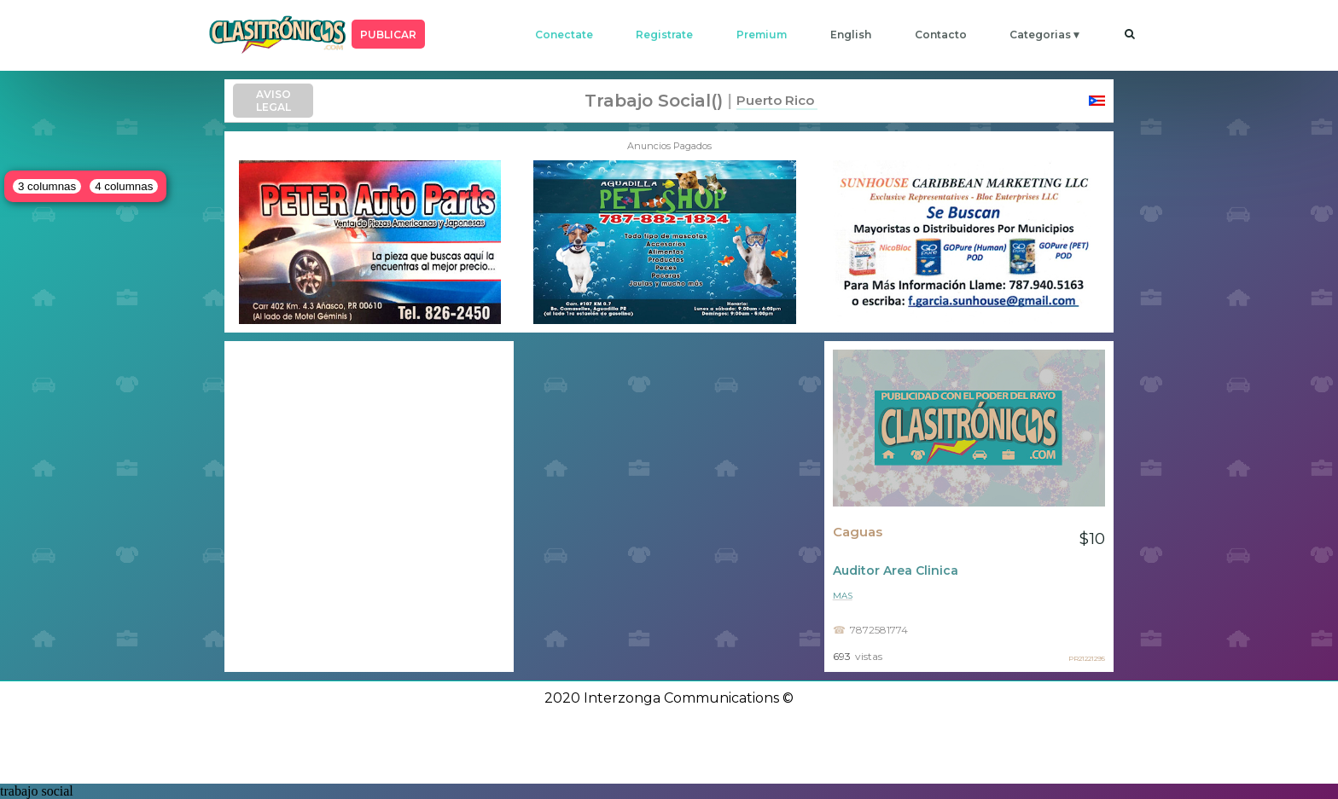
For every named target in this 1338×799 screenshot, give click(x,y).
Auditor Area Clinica (895, 570)
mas (842, 595)
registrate (664, 34)
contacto (941, 34)
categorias (1040, 34)
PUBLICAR (388, 34)
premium (761, 34)
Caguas (857, 532)
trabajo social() (654, 100)
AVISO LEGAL (273, 100)
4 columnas (124, 186)
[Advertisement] (369, 506)
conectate (564, 34)
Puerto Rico (775, 100)
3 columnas (47, 186)
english (850, 34)
